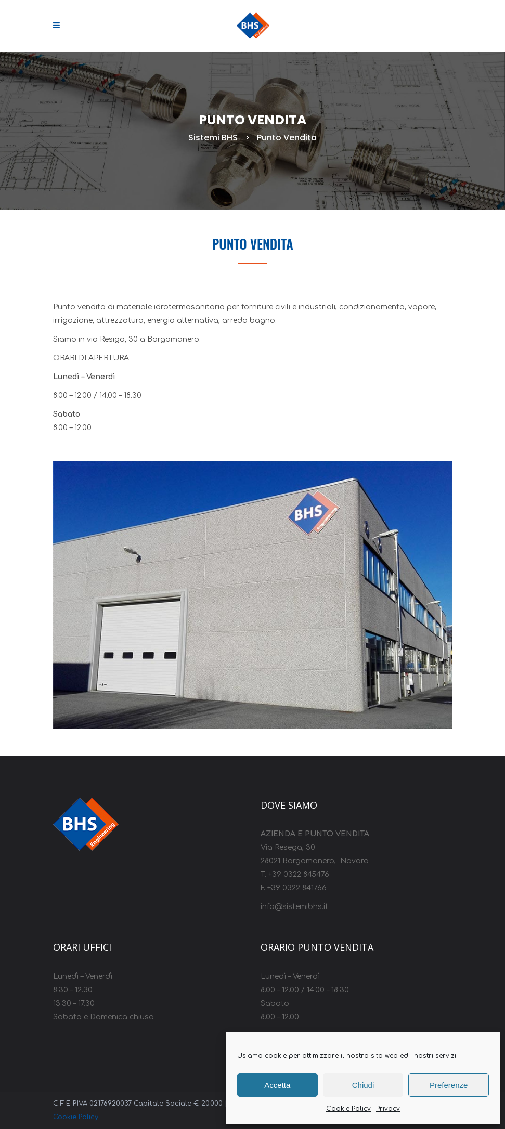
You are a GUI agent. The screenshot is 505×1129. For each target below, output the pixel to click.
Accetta (277, 1085)
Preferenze (449, 1085)
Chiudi (363, 1085)
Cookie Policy (348, 1108)
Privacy (388, 1108)
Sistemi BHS (207, 138)
